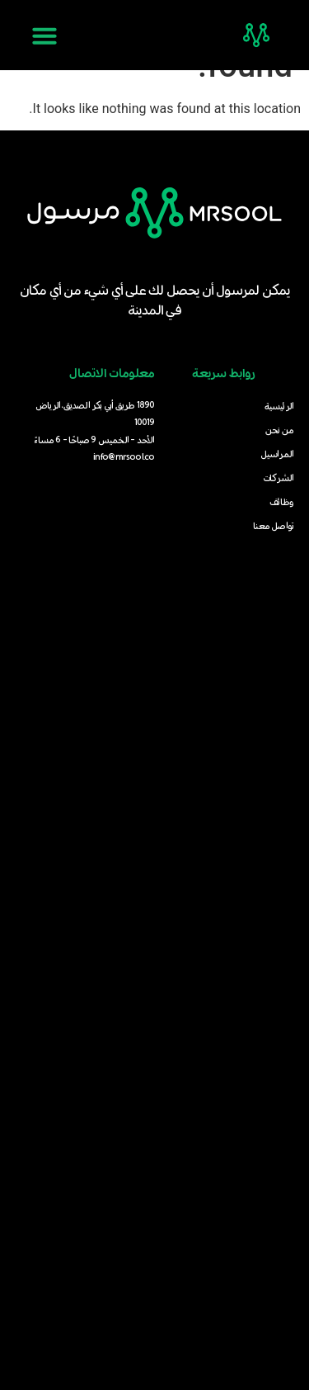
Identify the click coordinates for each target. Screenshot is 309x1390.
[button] (44, 35)
